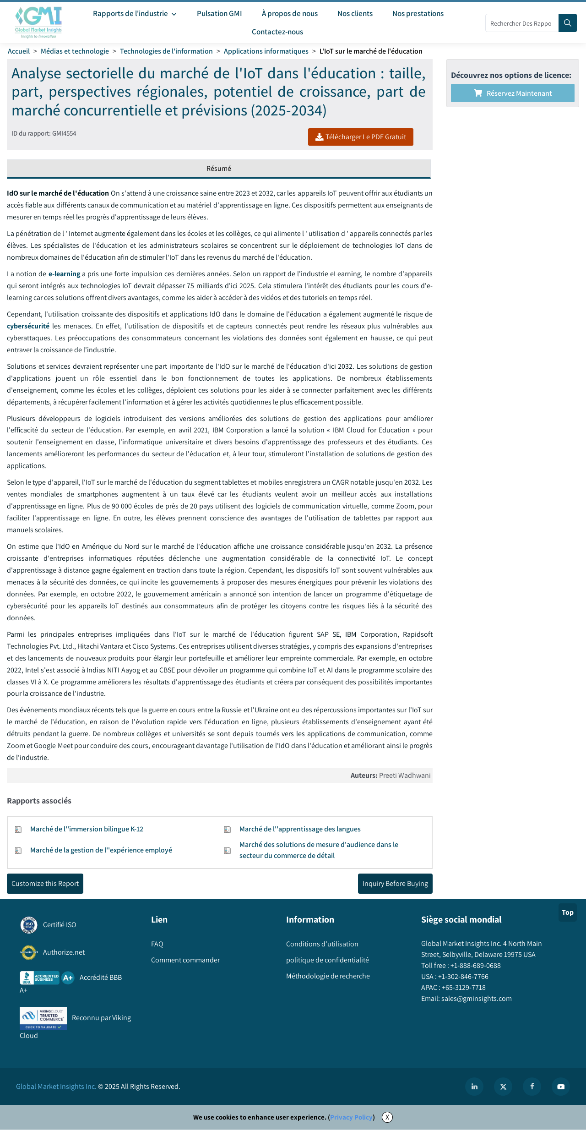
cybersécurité (28, 326)
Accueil (19, 51)
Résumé (218, 169)
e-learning (64, 274)
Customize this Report (45, 885)
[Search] (568, 23)
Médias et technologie (75, 51)
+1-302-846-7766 (462, 978)
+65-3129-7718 (463, 989)
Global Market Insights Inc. (56, 1088)
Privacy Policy (351, 1118)
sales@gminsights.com (476, 1000)
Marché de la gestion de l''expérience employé (101, 851)
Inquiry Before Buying (395, 885)
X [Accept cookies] (387, 1118)
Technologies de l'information (166, 51)
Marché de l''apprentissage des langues (300, 830)
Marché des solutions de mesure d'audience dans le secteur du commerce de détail (318, 851)
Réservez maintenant (513, 93)
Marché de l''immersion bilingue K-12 (86, 830)
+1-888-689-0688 (475, 967)
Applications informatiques (266, 51)
